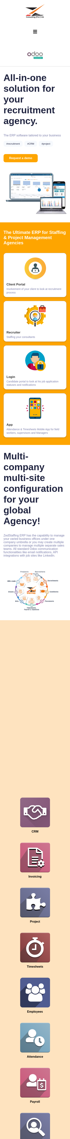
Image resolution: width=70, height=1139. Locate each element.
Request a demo (20, 158)
